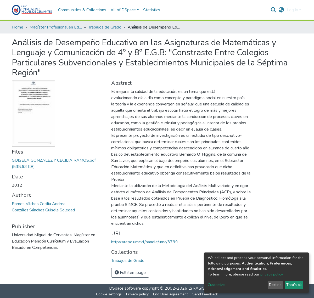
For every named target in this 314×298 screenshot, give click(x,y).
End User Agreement (170, 294)
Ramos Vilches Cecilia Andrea (38, 204)
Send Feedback (205, 294)
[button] (281, 10)
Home (17, 27)
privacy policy (271, 274)
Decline (275, 284)
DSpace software (125, 288)
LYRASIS (196, 288)
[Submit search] (273, 10)
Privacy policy (137, 294)
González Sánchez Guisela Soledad (43, 210)
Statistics (151, 10)
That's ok (294, 284)
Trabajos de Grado (104, 27)
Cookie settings (109, 294)
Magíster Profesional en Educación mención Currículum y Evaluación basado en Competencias (56, 27)
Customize (216, 284)
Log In (292, 10)
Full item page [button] (130, 272)
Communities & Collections (82, 10)
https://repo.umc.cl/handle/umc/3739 (144, 242)
